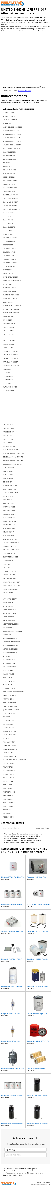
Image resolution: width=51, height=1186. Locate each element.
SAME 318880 (8, 724)
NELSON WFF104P (9, 667)
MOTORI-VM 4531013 (10, 653)
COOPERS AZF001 (9, 241)
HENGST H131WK (9, 514)
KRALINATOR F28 (9, 553)
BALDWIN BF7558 (9, 152)
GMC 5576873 (8, 471)
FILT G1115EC (8, 383)
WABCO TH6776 (8, 778)
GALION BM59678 (9, 446)
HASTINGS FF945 (9, 510)
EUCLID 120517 (8, 327)
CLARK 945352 (8, 220)
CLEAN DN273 (8, 234)
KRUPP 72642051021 (10, 557)
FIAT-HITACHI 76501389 (11, 365)
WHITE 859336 (8, 795)
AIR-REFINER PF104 (10, 120)
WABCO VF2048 (8, 781)
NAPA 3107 (7, 656)
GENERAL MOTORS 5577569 (13, 460)
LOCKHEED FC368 (9, 578)
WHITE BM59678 (9, 803)
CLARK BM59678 (9, 227)
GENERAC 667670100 (10, 450)
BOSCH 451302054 (9, 177)
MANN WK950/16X (9, 610)
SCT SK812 (6, 738)
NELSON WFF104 (9, 663)
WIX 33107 (6, 810)
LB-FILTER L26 (8, 560)
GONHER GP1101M (10, 485)
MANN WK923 (8, 602)
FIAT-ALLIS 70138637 (10, 362)
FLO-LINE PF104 (8, 425)
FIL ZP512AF (7, 369)
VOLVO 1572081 (8, 763)
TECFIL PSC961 (8, 753)
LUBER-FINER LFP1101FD (12, 585)
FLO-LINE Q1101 (9, 428)
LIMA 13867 (7, 564)
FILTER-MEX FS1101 (10, 387)
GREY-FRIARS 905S (9, 489)
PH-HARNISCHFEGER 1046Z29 (13, 692)
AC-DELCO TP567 (9, 113)
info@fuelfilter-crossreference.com (40, 1184)
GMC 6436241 (8, 478)
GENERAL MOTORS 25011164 (13, 453)
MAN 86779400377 (10, 599)
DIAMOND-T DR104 (10, 298)
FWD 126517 (7, 442)
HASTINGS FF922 (9, 507)
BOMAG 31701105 (9, 170)
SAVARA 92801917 (9, 731)
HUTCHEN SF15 (8, 535)
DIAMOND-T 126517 (10, 291)
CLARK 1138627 (8, 213)
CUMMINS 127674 (9, 252)
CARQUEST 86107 (9, 184)
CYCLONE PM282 (9, 266)
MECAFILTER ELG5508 (11, 624)
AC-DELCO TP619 (9, 116)
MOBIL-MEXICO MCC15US (12, 631)
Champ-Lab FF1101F (10, 198)
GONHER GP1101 (9, 482)
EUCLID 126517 (8, 331)
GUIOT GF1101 (8, 496)
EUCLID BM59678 (9, 344)
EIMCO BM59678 (9, 323)
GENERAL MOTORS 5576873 (13, 457)
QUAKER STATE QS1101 (11, 710)
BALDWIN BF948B (9, 159)
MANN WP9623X (9, 620)
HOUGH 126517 (8, 532)
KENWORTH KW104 (10, 539)
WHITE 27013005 (9, 792)
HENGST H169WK (9, 518)
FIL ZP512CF (7, 373)
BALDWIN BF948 (9, 155)
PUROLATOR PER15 (10, 706)
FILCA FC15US (8, 376)
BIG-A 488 (6, 163)
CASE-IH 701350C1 (9, 191)
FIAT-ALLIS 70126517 (10, 351)
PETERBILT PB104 (9, 688)
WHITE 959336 (8, 799)
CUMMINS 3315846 (10, 263)
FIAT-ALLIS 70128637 (10, 355)
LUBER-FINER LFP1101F (11, 582)
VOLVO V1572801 (9, 770)
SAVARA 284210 (8, 728)
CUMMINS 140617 (9, 259)
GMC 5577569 (8, 475)
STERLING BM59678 (10, 749)
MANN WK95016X (9, 613)
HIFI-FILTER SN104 (9, 521)
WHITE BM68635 (9, 806)
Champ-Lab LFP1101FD (11, 209)
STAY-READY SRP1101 (10, 742)
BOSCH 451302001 (9, 173)
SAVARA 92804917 (9, 735)
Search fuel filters (42, 828)
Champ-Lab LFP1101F (10, 206)
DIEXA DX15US (8, 302)
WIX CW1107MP (8, 817)
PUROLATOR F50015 (10, 703)
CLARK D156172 (8, 231)
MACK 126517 (8, 593)
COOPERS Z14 (8, 245)
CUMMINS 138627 (9, 256)
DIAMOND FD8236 (9, 288)
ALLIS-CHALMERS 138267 (12, 138)
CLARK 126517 (8, 216)
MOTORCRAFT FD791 (10, 645)
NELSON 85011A (9, 660)
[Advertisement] (20, 53)
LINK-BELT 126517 (9, 571)
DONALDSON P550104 (11, 309)
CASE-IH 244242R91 (10, 188)
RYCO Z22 (6, 717)
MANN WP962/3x (9, 617)
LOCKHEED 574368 (9, 575)
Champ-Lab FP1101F (10, 202)
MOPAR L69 (7, 635)
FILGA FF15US (8, 380)
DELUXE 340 (7, 284)
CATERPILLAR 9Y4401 (10, 195)
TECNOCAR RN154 (9, 756)
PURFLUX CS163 (8, 699)
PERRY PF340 (7, 685)
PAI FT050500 (8, 670)
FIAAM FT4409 (8, 348)
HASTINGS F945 (8, 503)
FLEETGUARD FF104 (10, 91)
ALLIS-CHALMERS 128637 (12, 134)
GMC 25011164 (8, 468)
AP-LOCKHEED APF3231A (12, 145)
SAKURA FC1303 (8, 720)
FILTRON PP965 (8, 390)
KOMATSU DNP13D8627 (11, 550)
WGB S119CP (7, 785)
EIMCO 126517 (8, 320)
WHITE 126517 (8, 788)
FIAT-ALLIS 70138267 (10, 358)
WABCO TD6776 (8, 774)
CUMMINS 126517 (9, 248)
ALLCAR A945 (7, 123)
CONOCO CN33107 (10, 238)
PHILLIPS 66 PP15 (9, 695)
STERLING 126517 (9, 745)
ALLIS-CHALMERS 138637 (12, 141)
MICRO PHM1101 (9, 628)
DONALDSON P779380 (11, 313)
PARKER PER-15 (8, 674)
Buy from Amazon (24, 91)
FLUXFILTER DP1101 (10, 432)
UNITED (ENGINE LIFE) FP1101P (14, 760)
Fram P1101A (7, 435)
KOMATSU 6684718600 (11, 543)
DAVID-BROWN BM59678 (12, 281)
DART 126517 (7, 270)
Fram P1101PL (8, 439)
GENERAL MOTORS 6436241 (13, 464)
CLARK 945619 (8, 223)
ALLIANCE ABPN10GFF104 (12, 127)
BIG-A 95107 (7, 166)
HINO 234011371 (9, 525)
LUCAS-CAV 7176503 (10, 589)
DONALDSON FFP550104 (12, 306)
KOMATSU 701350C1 (10, 546)
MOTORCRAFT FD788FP (11, 642)
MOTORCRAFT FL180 (10, 649)
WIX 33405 (6, 813)
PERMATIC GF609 (9, 681)
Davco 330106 (8, 273)
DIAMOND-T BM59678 (11, 295)
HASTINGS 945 (8, 500)
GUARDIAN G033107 (10, 493)
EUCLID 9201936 (9, 340)
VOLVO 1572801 (8, 767)
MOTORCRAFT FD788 (10, 638)
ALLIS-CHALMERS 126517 (12, 130)
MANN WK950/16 (9, 606)
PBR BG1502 (7, 678)
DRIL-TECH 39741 (9, 316)
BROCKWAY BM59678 (10, 180)
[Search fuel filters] (18, 828)
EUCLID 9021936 (9, 334)
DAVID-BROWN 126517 (11, 277)
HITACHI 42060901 (9, 528)
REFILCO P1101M (9, 713)
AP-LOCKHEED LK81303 (11, 148)
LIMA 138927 (7, 568)
